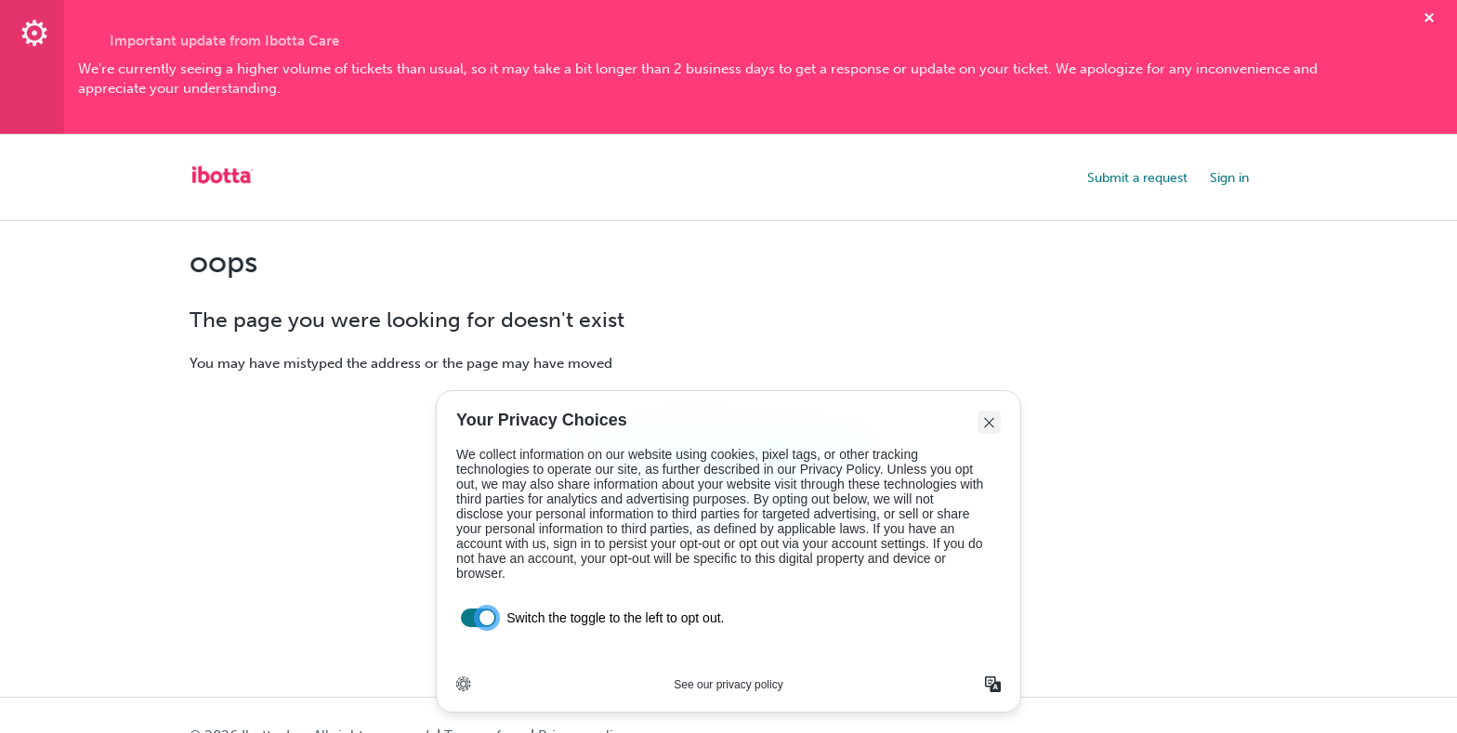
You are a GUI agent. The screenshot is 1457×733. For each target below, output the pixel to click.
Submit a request (1137, 178)
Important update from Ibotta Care (224, 41)
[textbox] (728, 79)
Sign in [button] (1229, 178)
